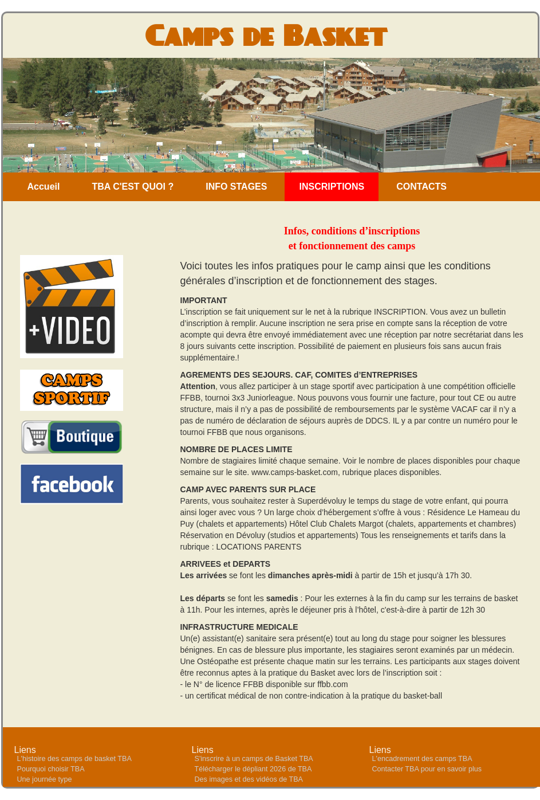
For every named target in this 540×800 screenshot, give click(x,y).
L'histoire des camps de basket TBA (74, 759)
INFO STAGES (236, 186)
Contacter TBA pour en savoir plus (427, 769)
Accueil (43, 186)
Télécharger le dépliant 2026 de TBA (253, 769)
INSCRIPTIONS (331, 186)
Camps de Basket (266, 35)
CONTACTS (421, 186)
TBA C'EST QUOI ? (133, 186)
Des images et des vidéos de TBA (249, 779)
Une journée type (44, 779)
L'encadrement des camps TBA (422, 759)
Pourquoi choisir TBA (51, 769)
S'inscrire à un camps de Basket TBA (254, 759)
